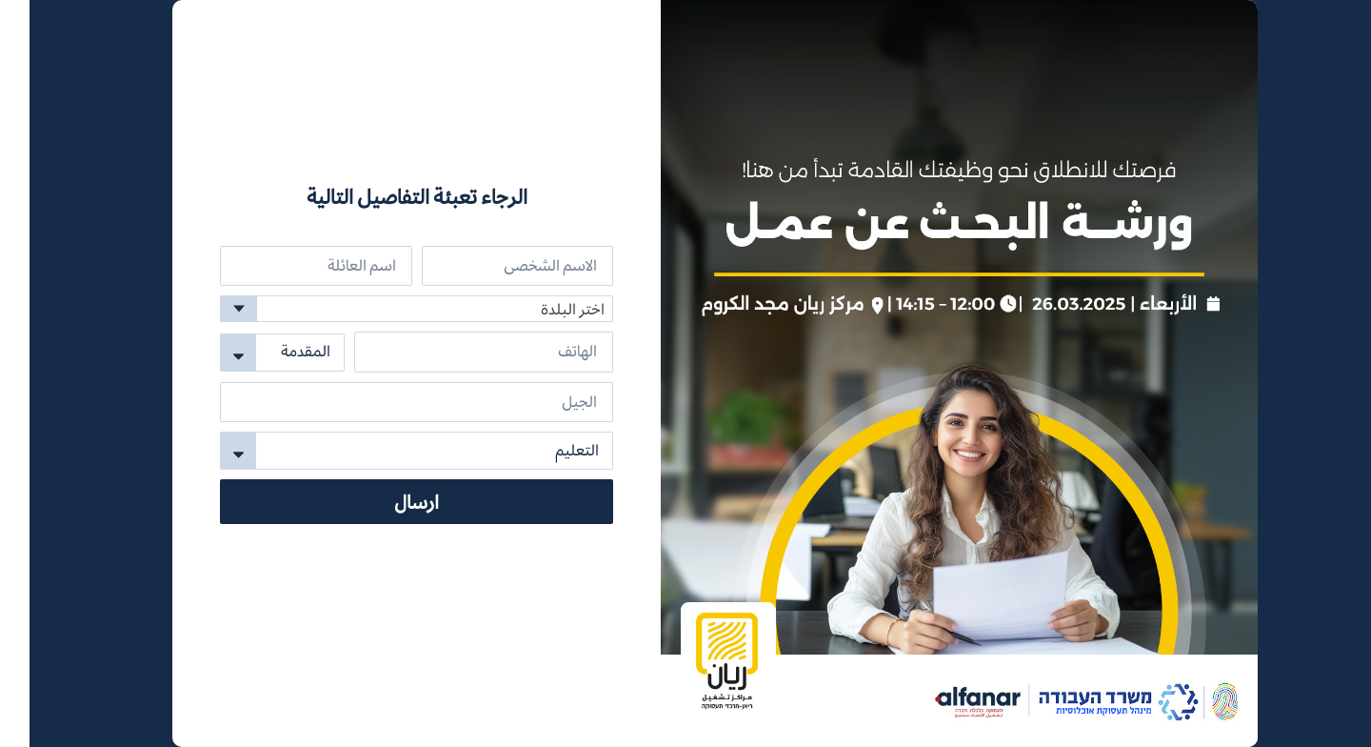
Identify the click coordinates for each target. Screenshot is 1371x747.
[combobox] (387, 308)
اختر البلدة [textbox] (543, 309)
